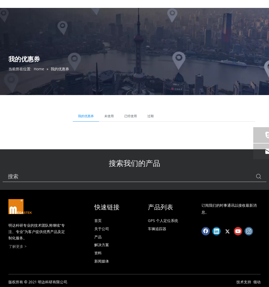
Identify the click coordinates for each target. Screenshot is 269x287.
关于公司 (101, 228)
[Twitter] (227, 231)
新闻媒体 (101, 261)
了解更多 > (18, 246)
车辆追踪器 (157, 228)
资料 (98, 252)
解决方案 (101, 244)
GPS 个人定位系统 (163, 220)
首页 (98, 220)
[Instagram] (249, 231)
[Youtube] (238, 231)
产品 (98, 236)
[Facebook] (205, 231)
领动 (257, 281)
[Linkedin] (216, 231)
